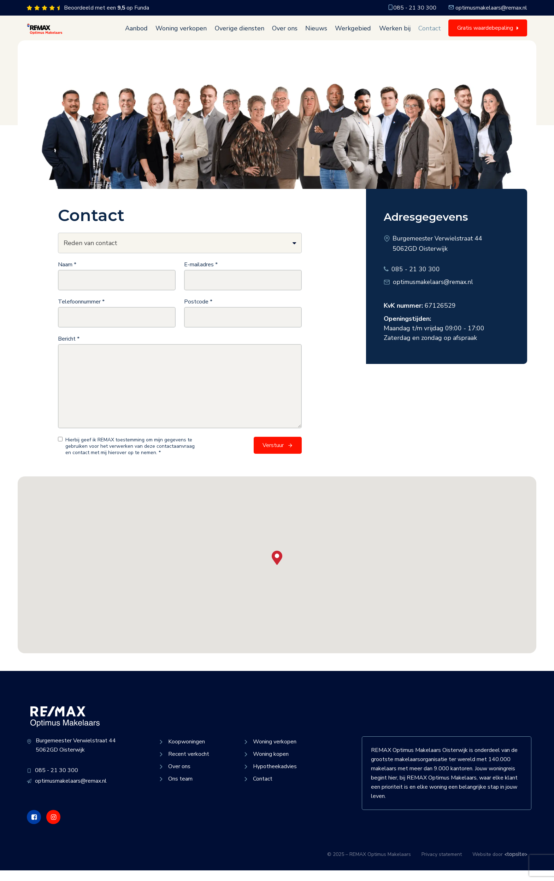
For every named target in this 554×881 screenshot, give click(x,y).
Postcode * (198, 312)
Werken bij (396, 33)
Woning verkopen (186, 33)
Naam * (67, 275)
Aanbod (142, 33)
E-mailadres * (201, 275)
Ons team (175, 789)
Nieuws (319, 33)
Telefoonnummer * (81, 312)
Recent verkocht (183, 765)
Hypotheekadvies (269, 777)
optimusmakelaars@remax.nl (487, 8)
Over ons (288, 33)
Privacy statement (442, 865)
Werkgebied (355, 33)
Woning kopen (265, 765)
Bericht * (68, 349)
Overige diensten (244, 33)
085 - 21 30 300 (412, 8)
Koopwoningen (181, 752)
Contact (430, 33)
